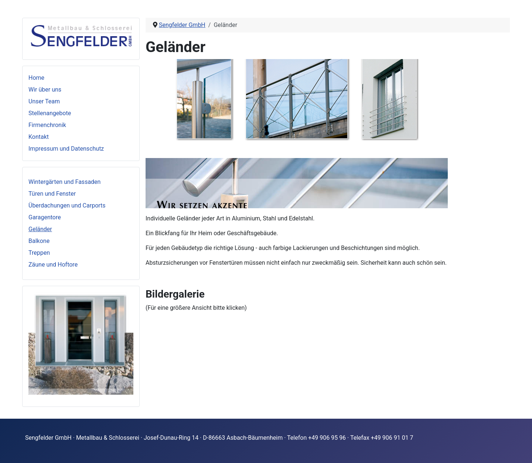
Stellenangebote (49, 113)
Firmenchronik (47, 124)
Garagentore (44, 217)
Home (36, 77)
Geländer (40, 229)
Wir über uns (44, 89)
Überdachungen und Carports (67, 205)
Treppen (39, 252)
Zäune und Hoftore (53, 264)
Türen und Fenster (52, 193)
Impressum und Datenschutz (66, 148)
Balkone (39, 240)
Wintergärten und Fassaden (64, 181)
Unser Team (44, 101)
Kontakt (38, 136)
